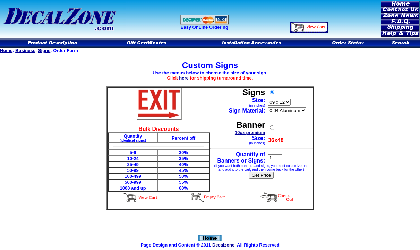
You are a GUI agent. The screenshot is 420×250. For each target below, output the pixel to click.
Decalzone (223, 245)
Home (6, 50)
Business (25, 50)
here (183, 78)
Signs (44, 50)
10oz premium (250, 132)
